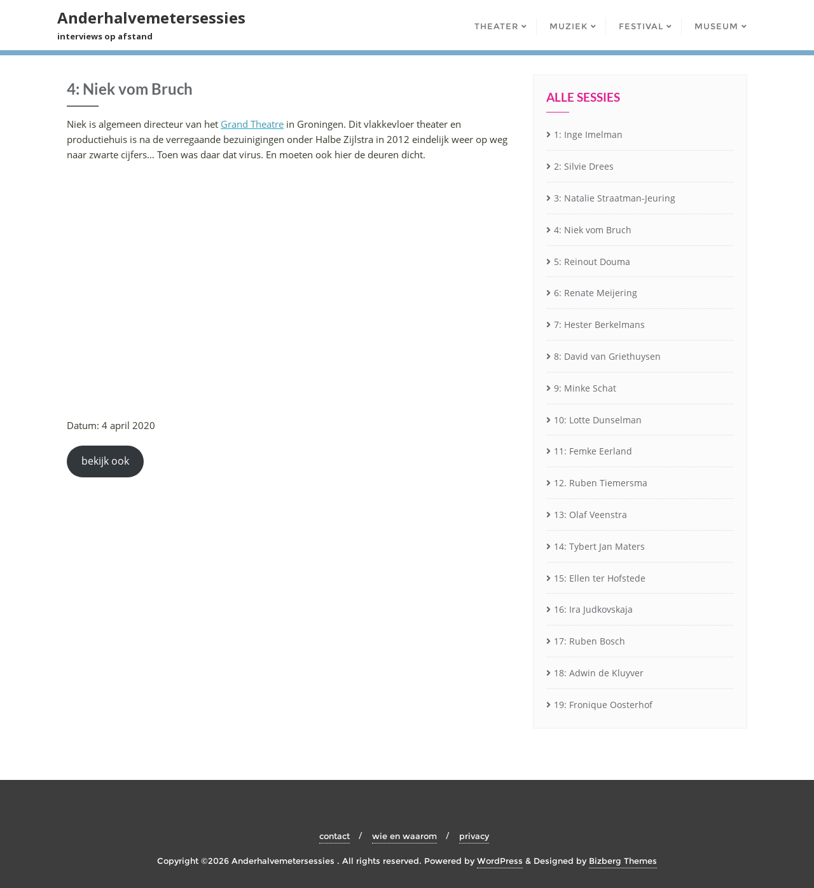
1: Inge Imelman (588, 134)
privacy (474, 836)
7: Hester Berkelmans (599, 324)
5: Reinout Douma (592, 262)
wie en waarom (404, 836)
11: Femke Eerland (593, 451)
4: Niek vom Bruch (592, 230)
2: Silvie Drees (584, 166)
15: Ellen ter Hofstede (599, 578)
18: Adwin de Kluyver (599, 673)
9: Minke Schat (585, 388)
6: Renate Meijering (595, 293)
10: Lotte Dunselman (598, 420)
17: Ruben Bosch (589, 641)
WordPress (500, 861)
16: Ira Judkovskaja (593, 609)
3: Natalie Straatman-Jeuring (614, 198)
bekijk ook (105, 461)
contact (334, 836)
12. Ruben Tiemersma (600, 483)
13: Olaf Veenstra (590, 515)
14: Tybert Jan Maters (599, 546)
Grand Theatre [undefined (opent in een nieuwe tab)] (252, 124)
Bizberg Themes (623, 861)
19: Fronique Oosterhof (603, 705)
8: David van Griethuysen (607, 356)
